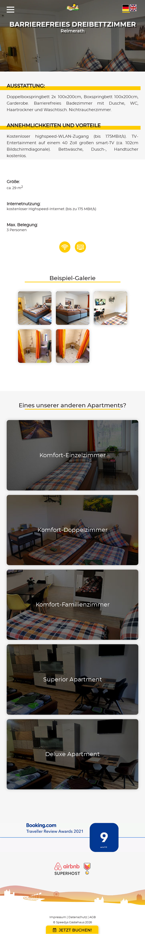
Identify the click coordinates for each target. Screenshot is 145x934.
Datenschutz (77, 917)
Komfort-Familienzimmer (73, 605)
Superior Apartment (72, 680)
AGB (92, 917)
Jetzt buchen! (72, 930)
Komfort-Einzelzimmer (72, 455)
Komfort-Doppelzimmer (72, 530)
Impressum (57, 917)
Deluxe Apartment (72, 754)
